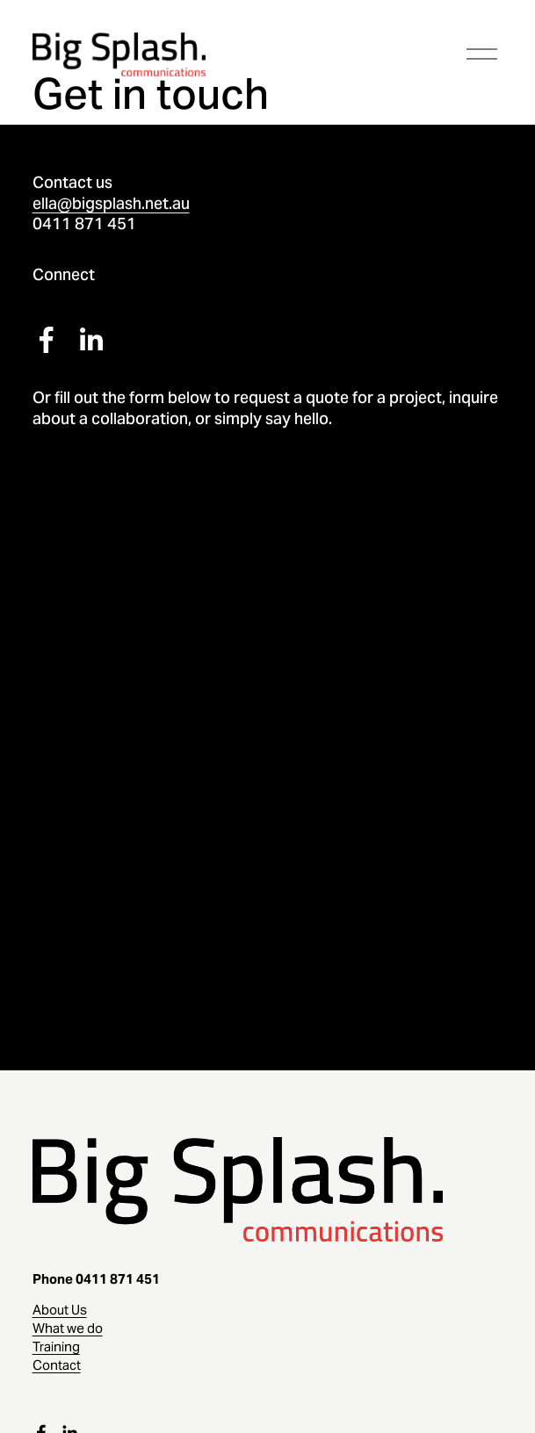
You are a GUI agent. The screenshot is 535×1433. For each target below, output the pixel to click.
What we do (68, 1328)
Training (56, 1346)
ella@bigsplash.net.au (111, 203)
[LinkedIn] (90, 340)
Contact (57, 1365)
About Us (60, 1309)
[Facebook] (47, 340)
